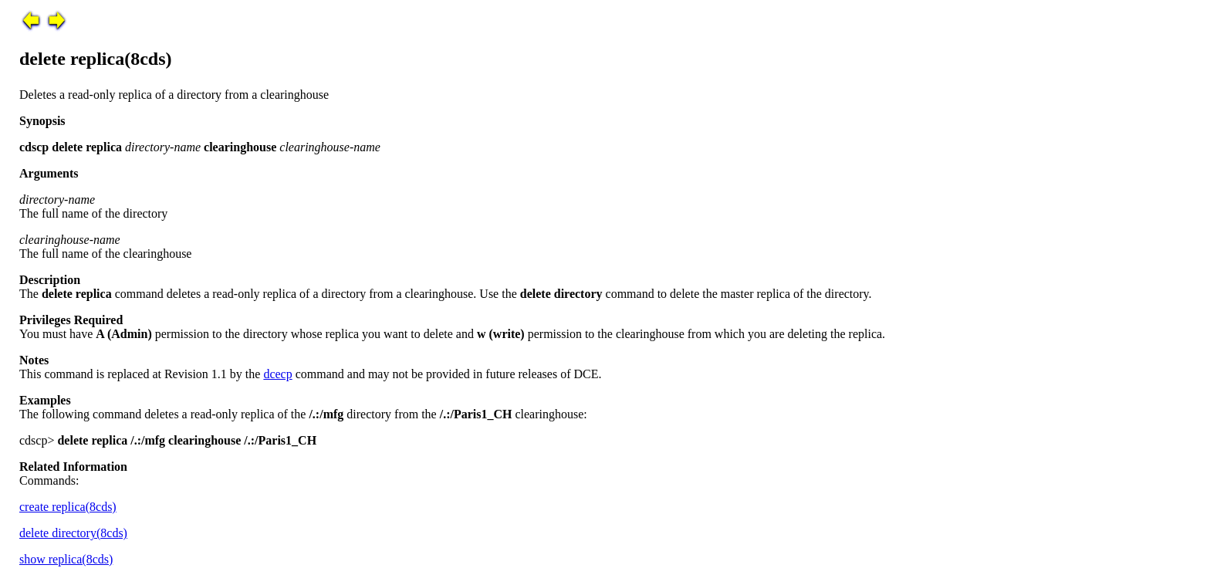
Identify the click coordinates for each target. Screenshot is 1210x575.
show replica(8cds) (66, 559)
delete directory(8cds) (73, 532)
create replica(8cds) (68, 506)
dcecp (277, 374)
